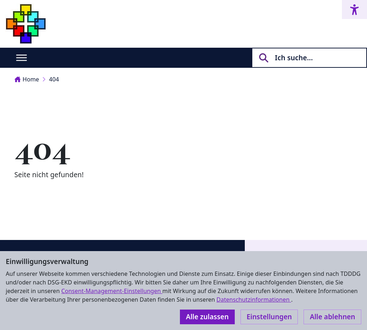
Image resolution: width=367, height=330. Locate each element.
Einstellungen (269, 316)
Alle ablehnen (332, 316)
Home (26, 79)
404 (54, 79)
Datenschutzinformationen (253, 299)
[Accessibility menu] (354, 9)
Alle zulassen (207, 316)
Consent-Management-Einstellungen (111, 291)
